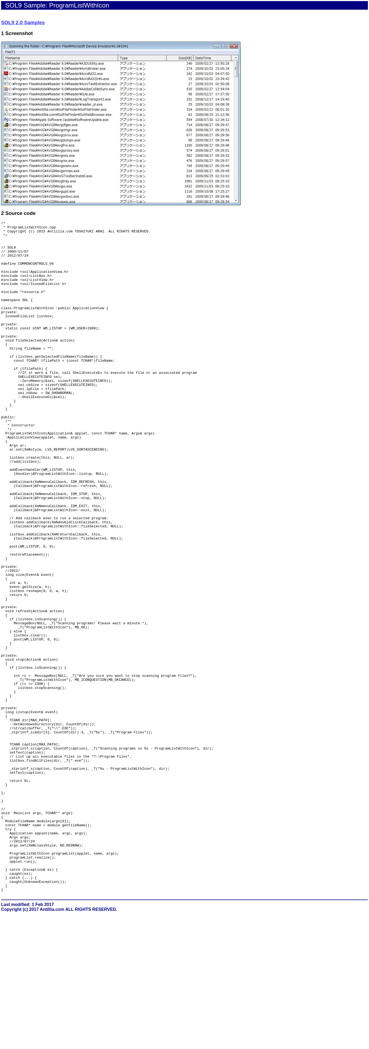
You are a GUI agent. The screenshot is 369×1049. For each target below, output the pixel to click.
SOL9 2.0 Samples (23, 22)
